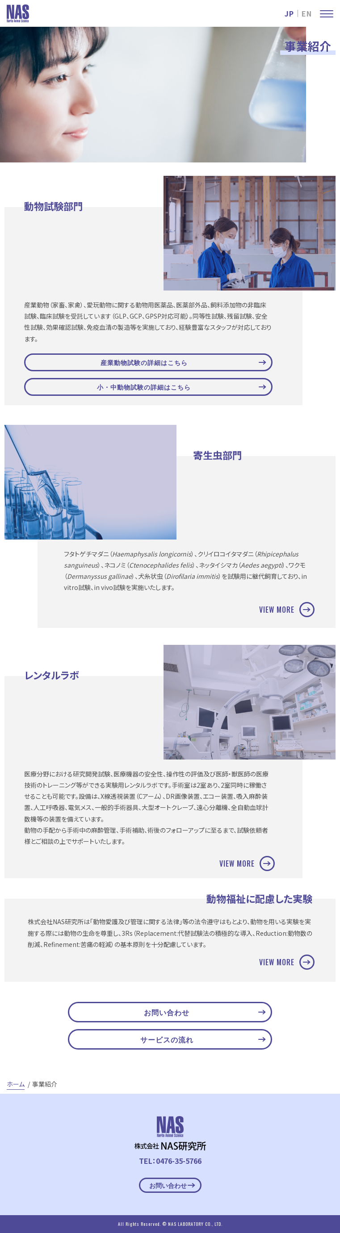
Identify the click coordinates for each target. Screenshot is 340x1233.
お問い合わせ (204, 1012)
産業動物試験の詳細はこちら (183, 362)
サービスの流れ (202, 1039)
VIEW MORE (284, 609)
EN (307, 13)
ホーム (16, 1083)
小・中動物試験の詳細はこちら (181, 386)
